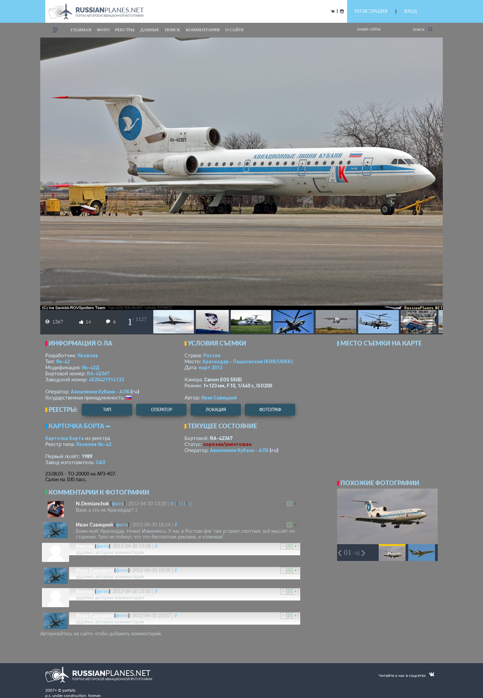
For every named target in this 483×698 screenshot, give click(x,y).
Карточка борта (64, 438)
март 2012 (210, 367)
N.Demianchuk (92, 503)
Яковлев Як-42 (93, 444)
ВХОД (410, 11)
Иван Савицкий (219, 397)
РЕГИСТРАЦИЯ (371, 11)
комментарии (203, 29)
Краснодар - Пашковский (248, 361)
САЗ (100, 462)
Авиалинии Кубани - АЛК (100, 391)
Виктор (85, 546)
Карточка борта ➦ (80, 426)
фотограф (270, 409)
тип (107, 409)
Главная (81, 29)
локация (216, 409)
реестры (125, 29)
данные (149, 29)
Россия (211, 355)
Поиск (423, 29)
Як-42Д (90, 367)
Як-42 (63, 361)
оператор (161, 409)
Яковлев (87, 355)
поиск (172, 29)
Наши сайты (369, 29)
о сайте (234, 29)
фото (103, 29)
